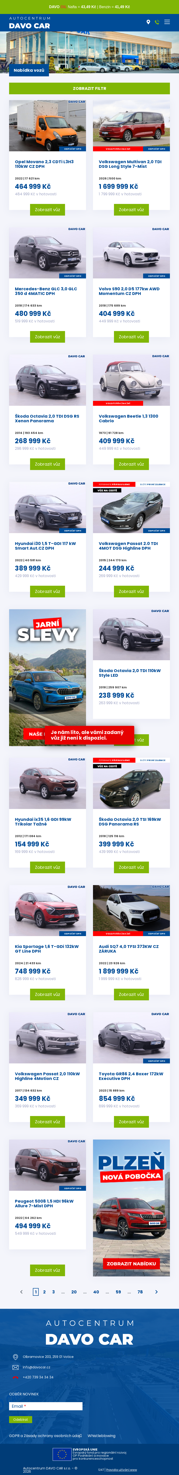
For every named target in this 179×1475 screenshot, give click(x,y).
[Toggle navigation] (167, 21)
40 (96, 1292)
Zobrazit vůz (47, 210)
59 (118, 1292)
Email (17, 1406)
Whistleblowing (101, 1435)
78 (140, 1292)
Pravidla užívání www (121, 1470)
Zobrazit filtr (89, 88)
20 (74, 1292)
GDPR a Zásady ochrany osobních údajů (45, 1435)
